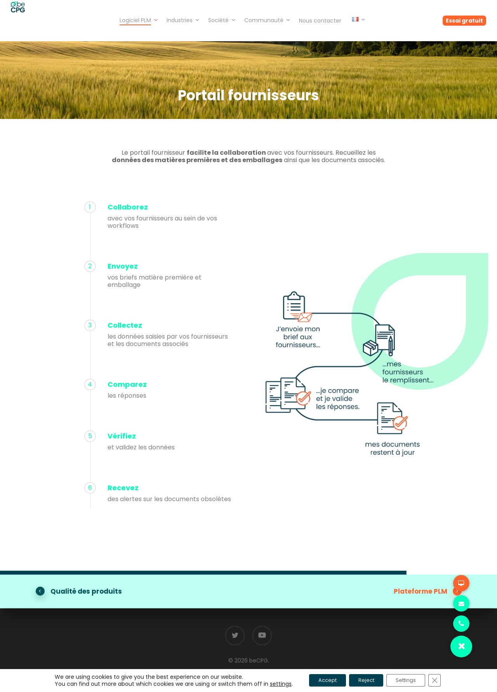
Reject (365, 680)
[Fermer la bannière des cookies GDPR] (444, 680)
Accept (320, 680)
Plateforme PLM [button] (428, 591)
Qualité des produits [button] (86, 591)
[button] (461, 646)
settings (270, 683)
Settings (411, 680)
